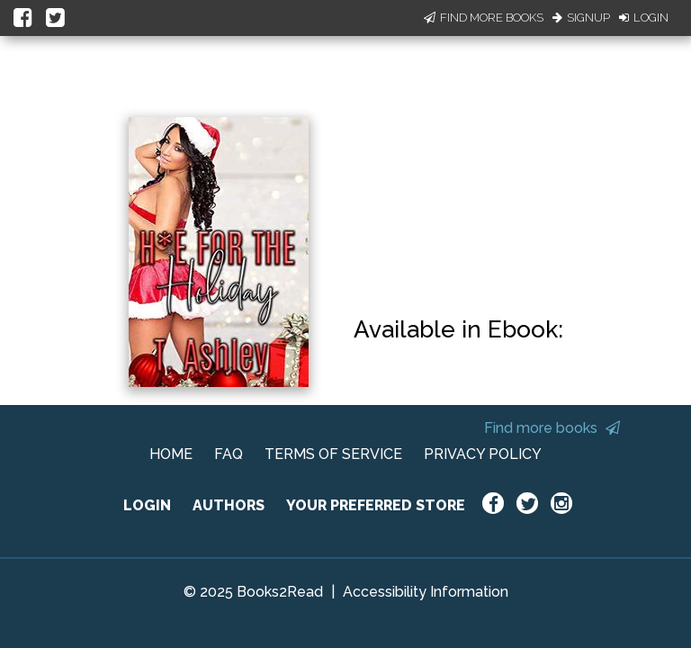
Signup (581, 17)
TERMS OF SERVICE (333, 454)
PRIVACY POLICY (483, 454)
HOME (171, 454)
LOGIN (147, 505)
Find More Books (483, 17)
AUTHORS (229, 505)
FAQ (228, 454)
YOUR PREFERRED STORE (375, 505)
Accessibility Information (425, 591)
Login (644, 17)
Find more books (552, 427)
